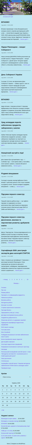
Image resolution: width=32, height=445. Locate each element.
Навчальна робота (6, 297)
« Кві (2, 410)
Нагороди (4, 349)
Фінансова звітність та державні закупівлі (13, 320)
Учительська (5, 361)
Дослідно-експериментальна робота (12, 315)
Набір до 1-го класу (7, 430)
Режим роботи (5, 292)
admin (4, 25)
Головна (3, 287)
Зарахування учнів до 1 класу (10, 312)
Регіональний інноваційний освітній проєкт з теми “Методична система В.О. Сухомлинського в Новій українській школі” (16, 354)
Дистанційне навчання (8, 341)
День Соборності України (11, 75)
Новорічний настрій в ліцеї (12, 153)
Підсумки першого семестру (12, 194)
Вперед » (16, 283)
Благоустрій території (7, 433)
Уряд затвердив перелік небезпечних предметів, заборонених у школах (11, 125)
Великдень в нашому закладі (9, 421)
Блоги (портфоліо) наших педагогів (11, 339)
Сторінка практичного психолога (10, 307)
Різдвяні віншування (9, 173)
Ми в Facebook (5, 332)
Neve (8, 443)
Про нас (3, 290)
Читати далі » (24, 39)
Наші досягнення (6, 358)
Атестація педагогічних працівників (11, 344)
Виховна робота (6, 300)
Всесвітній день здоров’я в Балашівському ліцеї (15, 426)
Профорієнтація (6, 368)
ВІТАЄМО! (5, 22)
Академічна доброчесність (9, 317)
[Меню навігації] (29, 9)
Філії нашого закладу (7, 327)
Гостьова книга (5, 329)
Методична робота (6, 302)
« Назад (5, 279)
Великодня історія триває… (9, 418)
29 (27, 279)
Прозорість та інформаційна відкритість (13, 295)
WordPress (22, 443)
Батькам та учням (6, 305)
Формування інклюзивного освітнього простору (15, 346)
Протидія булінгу (6, 310)
